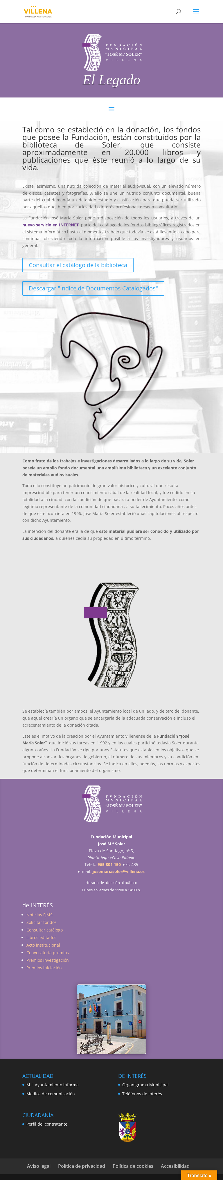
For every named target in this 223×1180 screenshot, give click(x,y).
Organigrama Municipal (145, 1084)
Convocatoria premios (47, 952)
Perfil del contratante (46, 1124)
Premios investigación (47, 960)
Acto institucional (43, 945)
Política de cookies (133, 1166)
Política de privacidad (81, 1166)
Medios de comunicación (50, 1093)
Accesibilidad (175, 1166)
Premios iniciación (44, 967)
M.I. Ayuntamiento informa (52, 1084)
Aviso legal (39, 1166)
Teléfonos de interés (142, 1093)
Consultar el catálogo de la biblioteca (78, 265)
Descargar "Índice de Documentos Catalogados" (93, 288)
